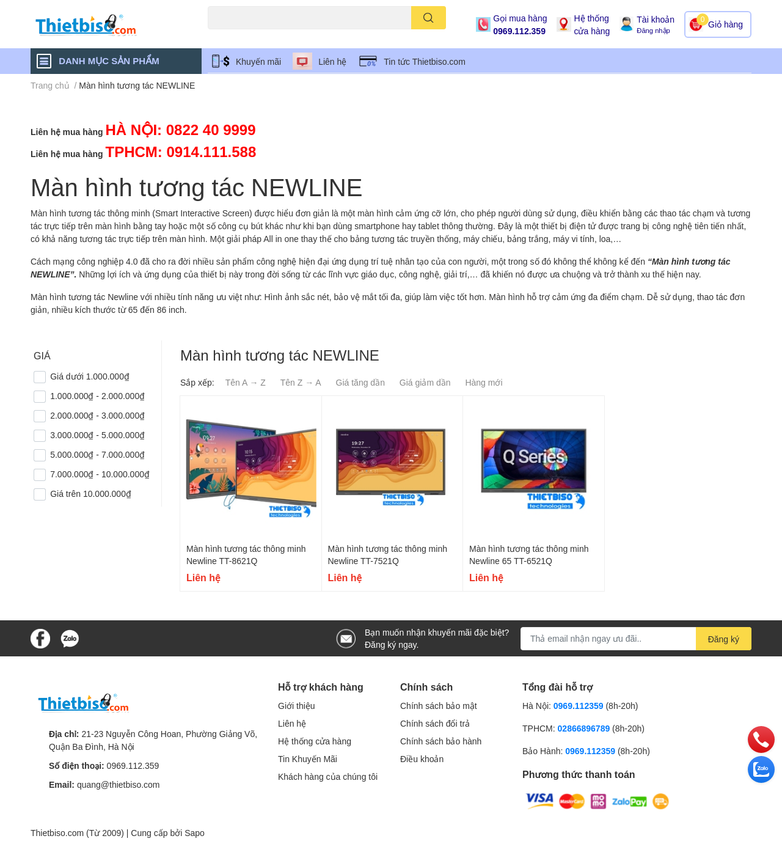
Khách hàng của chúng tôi (328, 776)
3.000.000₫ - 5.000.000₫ (97, 435)
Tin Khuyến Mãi (307, 759)
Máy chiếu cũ (229, 36)
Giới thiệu (296, 705)
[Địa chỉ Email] (636, 638)
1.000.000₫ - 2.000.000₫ (97, 396)
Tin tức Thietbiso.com (425, 61)
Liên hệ (332, 61)
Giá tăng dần (360, 382)
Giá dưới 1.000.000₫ (90, 376)
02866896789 (584, 728)
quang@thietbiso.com (118, 784)
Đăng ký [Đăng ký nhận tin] (723, 639)
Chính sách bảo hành (440, 741)
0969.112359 (579, 705)
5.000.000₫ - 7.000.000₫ (97, 454)
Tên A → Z (245, 382)
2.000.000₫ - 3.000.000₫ (97, 415)
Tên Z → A (300, 382)
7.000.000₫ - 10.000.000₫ (100, 474)
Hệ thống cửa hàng (592, 24)
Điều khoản (422, 759)
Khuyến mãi (258, 61)
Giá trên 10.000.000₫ (90, 493)
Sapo (195, 832)
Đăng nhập (653, 30)
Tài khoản (655, 19)
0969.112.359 (519, 31)
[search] (428, 17)
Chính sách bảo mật (438, 705)
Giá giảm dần (425, 382)
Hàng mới (483, 382)
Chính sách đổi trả (435, 723)
